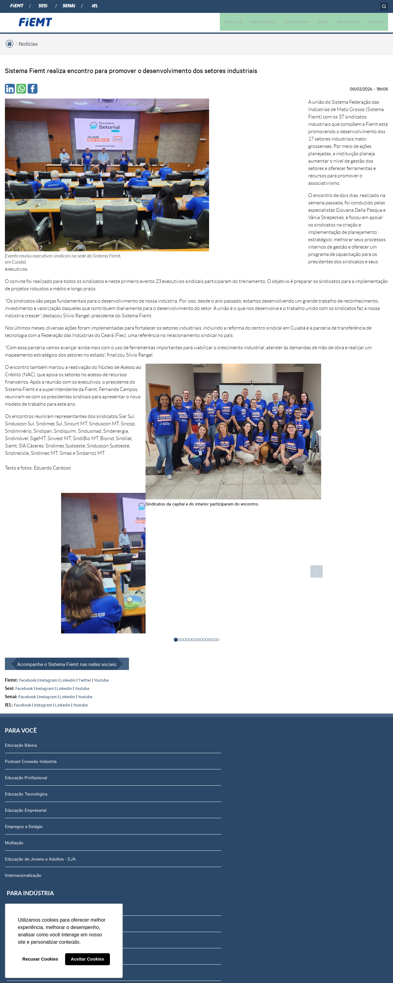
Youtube (101, 518)
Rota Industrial (95, 672)
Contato (307, 747)
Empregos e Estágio (24, 666)
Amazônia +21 (94, 688)
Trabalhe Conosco (317, 714)
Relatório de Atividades (249, 633)
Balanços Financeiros (320, 779)
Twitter (84, 518)
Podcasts (236, 584)
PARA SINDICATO (285, 22)
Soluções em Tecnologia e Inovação (105, 587)
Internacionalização (23, 721)
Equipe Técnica (314, 682)
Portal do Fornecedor (320, 731)
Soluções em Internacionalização (112, 639)
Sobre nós (309, 584)
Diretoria (308, 601)
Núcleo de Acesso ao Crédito (109, 721)
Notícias (28, 43)
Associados (165, 584)
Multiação (14, 682)
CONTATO (375, 22)
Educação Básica (21, 584)
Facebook (28, 518)
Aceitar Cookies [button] (87, 959)
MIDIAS (315, 22)
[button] (176, 477)
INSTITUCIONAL (343, 22)
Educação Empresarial (25, 649)
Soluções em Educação (103, 607)
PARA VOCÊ (213, 22)
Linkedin (68, 518)
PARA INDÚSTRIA (247, 22)
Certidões (309, 828)
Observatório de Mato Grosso (109, 655)
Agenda (307, 698)
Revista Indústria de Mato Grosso (259, 617)
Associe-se (164, 601)
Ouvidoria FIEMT (316, 763)
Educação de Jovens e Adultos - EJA (36, 701)
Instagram (48, 518)
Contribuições (94, 704)
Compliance (310, 633)
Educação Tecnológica (26, 633)
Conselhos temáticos (319, 666)
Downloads (310, 812)
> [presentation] (275, 409)
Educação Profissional (26, 617)
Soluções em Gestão (100, 623)
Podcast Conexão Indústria (30, 601)
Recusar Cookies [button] (40, 959)
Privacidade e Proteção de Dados (331, 796)
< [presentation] (118, 409)
